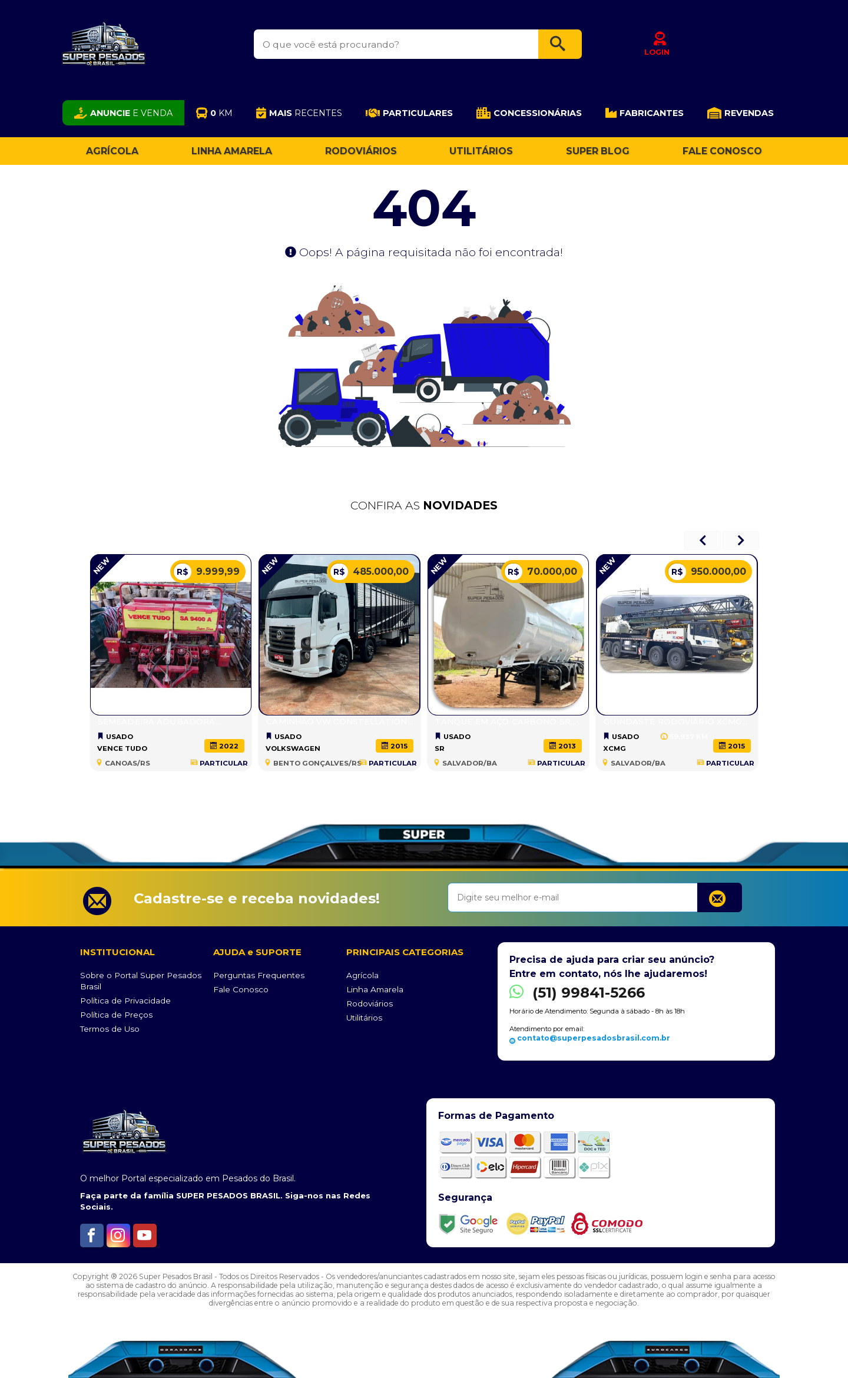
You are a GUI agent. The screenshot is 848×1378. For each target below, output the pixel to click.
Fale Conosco (722, 151)
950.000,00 (707, 572)
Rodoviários (361, 151)
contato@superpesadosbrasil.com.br (589, 1038)
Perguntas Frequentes (258, 975)
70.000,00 (541, 572)
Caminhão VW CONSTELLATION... (339, 721)
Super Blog (598, 151)
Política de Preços (116, 1014)
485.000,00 (369, 572)
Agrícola (112, 151)
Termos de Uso (110, 1029)
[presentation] (702, 540)
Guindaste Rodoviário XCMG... (675, 721)
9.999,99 (207, 572)
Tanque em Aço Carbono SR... (506, 721)
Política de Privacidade (125, 1000)
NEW (101, 565)
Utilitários (481, 151)
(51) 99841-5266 (577, 992)
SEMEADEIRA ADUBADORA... (159, 721)
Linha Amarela (231, 151)
